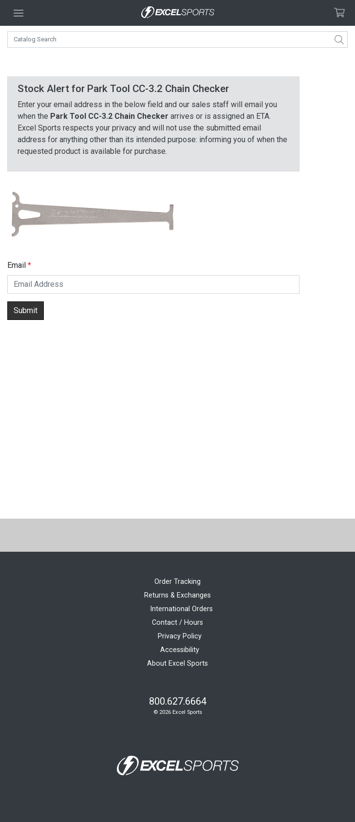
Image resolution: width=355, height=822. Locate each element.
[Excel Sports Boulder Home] (177, 13)
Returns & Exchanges (177, 595)
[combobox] (177, 39)
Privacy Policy (180, 636)
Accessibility (179, 650)
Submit (25, 310)
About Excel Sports (177, 663)
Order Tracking (177, 582)
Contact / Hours (177, 622)
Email (16, 265)
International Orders (181, 609)
